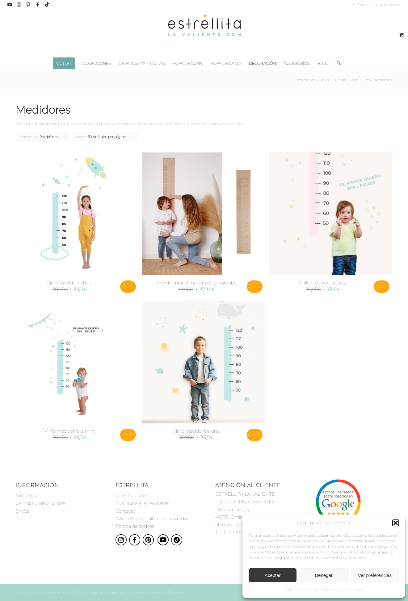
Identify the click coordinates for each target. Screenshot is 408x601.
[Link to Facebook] (37, 4)
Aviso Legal (330, 589)
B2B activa (174, 592)
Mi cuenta (26, 495)
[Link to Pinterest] (28, 4)
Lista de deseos (388, 4)
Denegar (324, 575)
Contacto (125, 511)
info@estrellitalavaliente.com (108, 592)
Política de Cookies (301, 589)
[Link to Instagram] (19, 4)
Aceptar (273, 575)
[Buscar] (337, 63)
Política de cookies (135, 526)
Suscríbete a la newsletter (142, 503)
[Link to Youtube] (9, 4)
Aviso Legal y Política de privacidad (153, 518)
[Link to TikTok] (47, 4)
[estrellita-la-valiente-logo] (204, 32)
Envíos (22, 511)
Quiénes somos (131, 495)
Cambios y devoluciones (40, 503)
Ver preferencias (375, 575)
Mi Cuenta (360, 4)
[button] (396, 523)
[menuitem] (361, 4)
